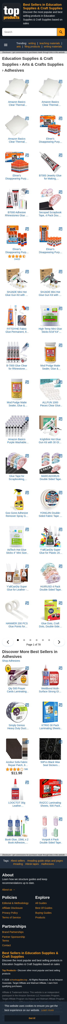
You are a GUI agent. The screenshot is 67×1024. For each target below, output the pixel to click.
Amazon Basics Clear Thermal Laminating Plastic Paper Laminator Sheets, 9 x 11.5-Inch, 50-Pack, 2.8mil (16, 140)
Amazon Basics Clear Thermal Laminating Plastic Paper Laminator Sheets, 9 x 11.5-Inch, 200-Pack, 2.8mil (17, 103)
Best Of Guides (43, 908)
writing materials (53, 46)
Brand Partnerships (13, 932)
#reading (18, 863)
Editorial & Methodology (15, 903)
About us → (8, 889)
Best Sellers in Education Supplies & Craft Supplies (42, 6)
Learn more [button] (47, 1010)
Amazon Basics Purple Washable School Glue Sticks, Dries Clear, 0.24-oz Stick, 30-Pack (17, 441)
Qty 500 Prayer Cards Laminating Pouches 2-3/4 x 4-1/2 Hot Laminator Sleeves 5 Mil (16, 690)
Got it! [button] (32, 1018)
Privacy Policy (10, 912)
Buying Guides (43, 912)
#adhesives (47, 863)
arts (19, 46)
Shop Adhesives (11, 660)
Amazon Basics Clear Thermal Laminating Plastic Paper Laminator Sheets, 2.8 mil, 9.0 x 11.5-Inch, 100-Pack (50, 103)
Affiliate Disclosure (12, 908)
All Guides (41, 903)
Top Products (9, 970)
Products (40, 917)
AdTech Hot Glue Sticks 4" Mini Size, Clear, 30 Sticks (16, 551)
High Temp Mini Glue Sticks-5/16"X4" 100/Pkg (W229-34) (50, 330)
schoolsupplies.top (18, 980)
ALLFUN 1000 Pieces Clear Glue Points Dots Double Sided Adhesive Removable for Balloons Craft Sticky (50, 404)
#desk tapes (32, 863)
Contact (6, 945)
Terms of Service (11, 917)
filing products (32, 46)
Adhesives (14, 70)
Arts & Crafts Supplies (43, 64)
